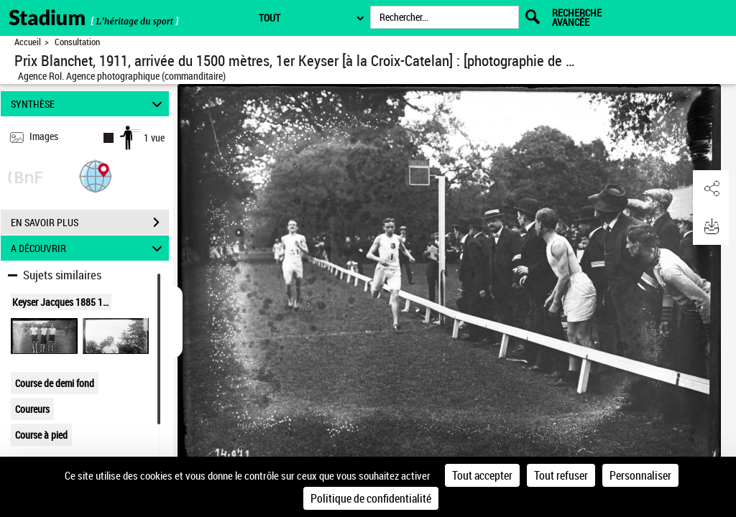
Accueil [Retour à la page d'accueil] (27, 42)
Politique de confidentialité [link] (370, 498)
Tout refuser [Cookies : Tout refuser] (561, 475)
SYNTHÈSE (89, 103)
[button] (96, 175)
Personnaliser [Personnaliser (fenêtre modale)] (640, 475)
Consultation (77, 42)
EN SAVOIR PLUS (90, 223)
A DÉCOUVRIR (89, 248)
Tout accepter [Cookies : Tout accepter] (482, 475)
